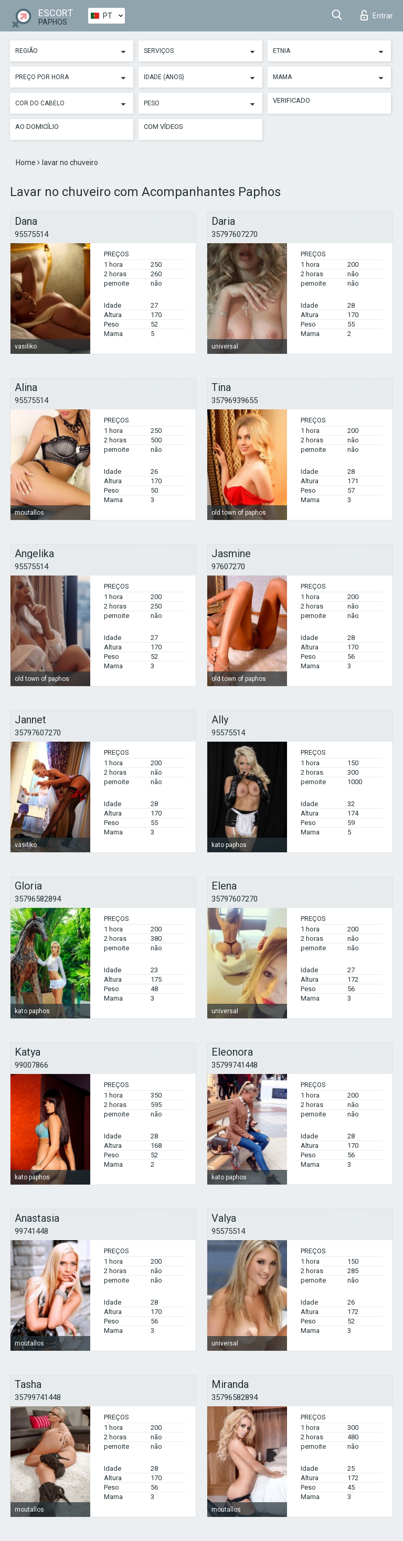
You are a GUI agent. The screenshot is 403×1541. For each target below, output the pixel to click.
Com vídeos (163, 127)
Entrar (376, 15)
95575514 (31, 234)
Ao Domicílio (37, 127)
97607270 (228, 566)
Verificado (291, 100)
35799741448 (234, 1065)
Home (26, 162)
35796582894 (38, 899)
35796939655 (234, 400)
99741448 (31, 1231)
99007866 (31, 1065)
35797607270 (234, 234)
